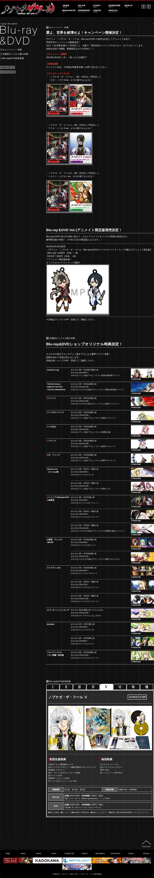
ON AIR (38, 853)
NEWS (23, 853)
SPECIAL (146, 853)
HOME (7, 853)
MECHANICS (100, 853)
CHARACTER (69, 853)
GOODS (131, 853)
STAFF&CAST (115, 853)
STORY (54, 853)
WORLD (84, 853)
